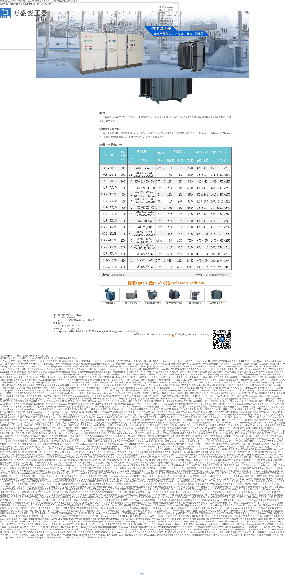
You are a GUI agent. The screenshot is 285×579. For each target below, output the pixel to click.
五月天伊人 (26, 382)
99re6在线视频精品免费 (90, 439)
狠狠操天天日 (55, 417)
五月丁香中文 (114, 487)
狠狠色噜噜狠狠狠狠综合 (95, 433)
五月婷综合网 (177, 433)
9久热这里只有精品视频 (40, 484)
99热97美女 (116, 465)
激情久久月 (28, 404)
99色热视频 (258, 404)
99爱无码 (151, 361)
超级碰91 (128, 361)
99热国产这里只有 (67, 396)
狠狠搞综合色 (24, 505)
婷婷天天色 (115, 430)
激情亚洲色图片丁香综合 (117, 519)
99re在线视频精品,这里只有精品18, (40, 430)
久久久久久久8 (16, 409)
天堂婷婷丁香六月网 (224, 521)
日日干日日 (150, 444)
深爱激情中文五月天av (33, 361)
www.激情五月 (46, 473)
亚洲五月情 (5, 495)
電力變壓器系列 (166, 32)
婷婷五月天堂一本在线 (31, 465)
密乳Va (253, 409)
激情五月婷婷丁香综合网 (83, 388)
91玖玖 (166, 422)
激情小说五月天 (83, 452)
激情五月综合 (107, 508)
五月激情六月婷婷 (148, 420)
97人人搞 (153, 364)
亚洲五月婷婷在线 (85, 393)
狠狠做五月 (47, 465)
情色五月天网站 (257, 508)
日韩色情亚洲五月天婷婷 (45, 532)
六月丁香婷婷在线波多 (250, 511)
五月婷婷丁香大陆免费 (233, 436)
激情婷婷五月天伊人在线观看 (81, 481)
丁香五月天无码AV (94, 414)
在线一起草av (146, 492)
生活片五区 (127, 430)
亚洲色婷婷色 (177, 468)
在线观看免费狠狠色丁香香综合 (101, 444)
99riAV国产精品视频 (217, 361)
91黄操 (46, 382)
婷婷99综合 (268, 439)
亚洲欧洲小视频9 (258, 428)
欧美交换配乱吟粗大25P (265, 479)
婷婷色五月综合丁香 (201, 473)
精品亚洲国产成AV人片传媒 (213, 390)
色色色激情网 (268, 511)
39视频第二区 (139, 433)
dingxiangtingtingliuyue (119, 476)
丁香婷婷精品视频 (248, 377)
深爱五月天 (172, 377)
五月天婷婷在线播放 (257, 369)
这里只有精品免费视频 (168, 417)
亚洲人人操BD (17, 433)
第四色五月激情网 (48, 519)
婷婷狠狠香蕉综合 (250, 393)
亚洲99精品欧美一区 (229, 524)
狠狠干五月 (111, 455)
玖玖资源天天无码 (126, 388)
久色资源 (183, 489)
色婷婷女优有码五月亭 (180, 422)
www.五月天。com (267, 527)
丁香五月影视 (30, 380)
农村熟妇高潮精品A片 (220, 385)
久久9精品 (114, 481)
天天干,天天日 (31, 366)
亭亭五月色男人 (84, 406)
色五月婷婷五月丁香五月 (213, 380)
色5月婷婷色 (206, 492)
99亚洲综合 (50, 377)
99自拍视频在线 (123, 422)
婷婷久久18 (123, 380)
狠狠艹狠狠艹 (141, 439)
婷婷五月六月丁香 (150, 393)
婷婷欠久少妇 (233, 361)
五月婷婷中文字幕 (109, 380)
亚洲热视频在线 (226, 529)
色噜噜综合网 (181, 505)
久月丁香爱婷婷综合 (19, 455)
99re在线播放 (81, 519)
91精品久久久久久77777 (260, 441)
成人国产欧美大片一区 (131, 495)
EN (176, 4)
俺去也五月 (127, 524)
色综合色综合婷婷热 (111, 439)
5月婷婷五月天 (263, 406)
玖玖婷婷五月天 (68, 364)
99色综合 (104, 479)
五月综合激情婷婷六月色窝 (111, 471)
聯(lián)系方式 (165, 42)
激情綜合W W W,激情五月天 (225, 430)
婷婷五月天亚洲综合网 (49, 414)
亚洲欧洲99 (20, 369)
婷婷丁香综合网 (162, 455)
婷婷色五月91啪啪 (239, 396)
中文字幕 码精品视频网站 (111, 503)
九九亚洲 (4, 409)
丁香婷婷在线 (15, 420)
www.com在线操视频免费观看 (262, 396)
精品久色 (62, 455)
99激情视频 (140, 425)
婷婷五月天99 (199, 417)
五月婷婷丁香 (177, 535)
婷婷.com (4, 380)
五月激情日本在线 (212, 398)
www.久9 (206, 535)
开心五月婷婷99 (183, 388)
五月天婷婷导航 (144, 369)
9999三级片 (81, 471)
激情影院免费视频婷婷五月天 (119, 428)
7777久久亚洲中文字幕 (178, 516)
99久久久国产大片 (256, 460)
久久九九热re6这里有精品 (155, 519)
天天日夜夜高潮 (259, 495)
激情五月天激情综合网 (105, 396)
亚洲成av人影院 (16, 380)
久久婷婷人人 (93, 409)
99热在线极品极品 (11, 382)
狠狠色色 (231, 390)
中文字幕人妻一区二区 (39, 511)
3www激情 (199, 487)
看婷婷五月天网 (235, 492)
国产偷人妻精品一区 (67, 524)
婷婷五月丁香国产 (17, 412)
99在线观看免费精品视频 (258, 468)
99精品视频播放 (236, 479)
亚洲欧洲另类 (175, 374)
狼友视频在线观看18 (65, 449)
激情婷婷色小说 (204, 430)
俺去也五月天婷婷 (274, 505)
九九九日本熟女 (247, 425)
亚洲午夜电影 (126, 481)
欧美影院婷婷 (277, 372)
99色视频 (237, 484)
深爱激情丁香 (6, 401)
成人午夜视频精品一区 (178, 465)
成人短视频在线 (148, 396)
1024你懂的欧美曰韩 (259, 521)
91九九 (144, 473)
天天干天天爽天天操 (186, 519)
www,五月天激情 (250, 422)
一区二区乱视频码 (15, 366)
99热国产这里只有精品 (233, 372)
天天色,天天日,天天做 (126, 369)
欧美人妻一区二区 (220, 447)
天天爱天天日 (52, 393)
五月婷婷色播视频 (84, 449)
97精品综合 (194, 524)
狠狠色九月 (99, 422)
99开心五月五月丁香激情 (46, 524)
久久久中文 (147, 449)
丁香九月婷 (8, 436)
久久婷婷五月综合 (188, 521)
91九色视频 (267, 385)
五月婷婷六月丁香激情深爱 (151, 508)
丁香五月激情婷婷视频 (270, 414)
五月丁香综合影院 (44, 420)
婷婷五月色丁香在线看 (157, 471)
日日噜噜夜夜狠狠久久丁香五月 (69, 374)
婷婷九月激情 (6, 508)
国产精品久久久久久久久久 (86, 479)
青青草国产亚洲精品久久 (204, 511)
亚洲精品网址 (139, 481)
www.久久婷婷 (267, 503)
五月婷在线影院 (151, 447)
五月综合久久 (128, 439)
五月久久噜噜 (142, 452)
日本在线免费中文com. (183, 447)
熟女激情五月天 (130, 465)
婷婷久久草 (19, 529)
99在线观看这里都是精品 (237, 380)
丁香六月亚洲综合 (62, 489)
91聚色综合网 (252, 414)
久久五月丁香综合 (135, 404)
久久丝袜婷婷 (221, 489)
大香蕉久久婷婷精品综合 (264, 457)
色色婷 (186, 366)
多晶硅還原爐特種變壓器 (216, 274)
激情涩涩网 (103, 364)
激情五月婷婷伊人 (230, 398)
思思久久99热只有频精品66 (192, 414)
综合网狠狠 (28, 532)
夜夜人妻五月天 (37, 398)
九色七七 (13, 398)
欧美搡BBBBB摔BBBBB (31, 527)
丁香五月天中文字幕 (81, 468)
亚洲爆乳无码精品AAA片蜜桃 (224, 503)
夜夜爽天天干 (113, 495)
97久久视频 (241, 420)
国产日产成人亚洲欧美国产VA (199, 455)
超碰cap (238, 465)
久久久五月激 (274, 495)
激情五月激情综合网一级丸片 (114, 409)
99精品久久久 (180, 380)
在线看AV (167, 385)
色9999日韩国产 (248, 455)
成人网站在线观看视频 (99, 484)
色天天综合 (143, 465)
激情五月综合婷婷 (126, 455)
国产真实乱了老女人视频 (196, 457)
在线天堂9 (7, 481)
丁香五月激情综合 (127, 414)
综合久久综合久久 (230, 401)
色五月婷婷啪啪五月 (110, 513)
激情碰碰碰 (212, 527)
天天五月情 (211, 425)
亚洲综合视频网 (176, 500)
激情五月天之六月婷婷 (218, 412)
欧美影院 (62, 532)
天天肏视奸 (161, 495)
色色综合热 (115, 457)
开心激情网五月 (163, 468)
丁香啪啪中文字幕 (62, 465)
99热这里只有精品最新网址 (170, 364)
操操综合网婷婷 (274, 425)
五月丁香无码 (136, 519)
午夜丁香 (123, 382)
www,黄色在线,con (193, 476)
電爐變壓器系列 (166, 21)
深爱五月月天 (102, 481)
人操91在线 (142, 414)
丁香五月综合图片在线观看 (57, 398)
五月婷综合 (44, 388)
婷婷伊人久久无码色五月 (195, 433)
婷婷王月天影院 (199, 497)
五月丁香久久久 (98, 452)
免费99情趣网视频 (100, 468)
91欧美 (160, 409)
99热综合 (248, 404)
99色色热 (119, 361)
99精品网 (123, 412)
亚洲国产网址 (55, 441)
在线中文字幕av (19, 487)
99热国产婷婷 (185, 417)
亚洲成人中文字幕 (115, 452)
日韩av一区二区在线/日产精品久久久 (95, 524)
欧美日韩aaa (86, 455)
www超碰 (171, 519)
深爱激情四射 (225, 414)
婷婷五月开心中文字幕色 (63, 471)
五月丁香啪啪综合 (209, 449)
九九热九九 (101, 495)
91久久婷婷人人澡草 (249, 388)
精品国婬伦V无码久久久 (144, 511)
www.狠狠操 (139, 428)
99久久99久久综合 (249, 361)
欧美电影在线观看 (157, 439)
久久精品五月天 (62, 463)
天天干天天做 (186, 511)
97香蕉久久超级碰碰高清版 (89, 420)
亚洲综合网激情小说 (22, 444)
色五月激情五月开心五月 (242, 385)
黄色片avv (172, 361)
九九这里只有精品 (187, 430)
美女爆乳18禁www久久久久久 (235, 508)
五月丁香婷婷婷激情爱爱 (76, 487)
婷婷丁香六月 (148, 495)
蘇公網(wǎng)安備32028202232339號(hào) (191, 334)
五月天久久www (251, 372)
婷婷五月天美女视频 (18, 484)
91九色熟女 (89, 463)
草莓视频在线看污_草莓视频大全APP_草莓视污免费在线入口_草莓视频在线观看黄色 (39, 358)
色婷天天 (107, 473)
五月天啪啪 (24, 398)
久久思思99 (50, 449)
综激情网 (276, 374)
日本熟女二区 (56, 382)
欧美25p (253, 513)
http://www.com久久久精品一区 (221, 366)
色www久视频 (39, 444)
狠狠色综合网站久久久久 (22, 495)
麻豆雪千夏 (78, 428)
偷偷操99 (234, 412)
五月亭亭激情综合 (76, 380)
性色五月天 (5, 361)
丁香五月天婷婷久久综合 (18, 476)
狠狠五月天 (206, 404)
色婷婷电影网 (201, 372)
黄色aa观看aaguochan (237, 417)
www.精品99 (279, 385)
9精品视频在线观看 (174, 369)
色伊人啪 (50, 401)
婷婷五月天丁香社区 (203, 460)
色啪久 (61, 476)
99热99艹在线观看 (213, 436)
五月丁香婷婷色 (66, 447)
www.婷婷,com (251, 463)
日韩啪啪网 (67, 417)
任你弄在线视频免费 (64, 479)
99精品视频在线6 (265, 409)
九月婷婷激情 (190, 508)
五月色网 (186, 374)
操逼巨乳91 (59, 473)
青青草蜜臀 (71, 406)
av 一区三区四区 (173, 439)
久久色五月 (50, 404)
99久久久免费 (44, 460)
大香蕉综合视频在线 (99, 492)
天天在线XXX (270, 519)
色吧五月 (4, 412)
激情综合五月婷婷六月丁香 (175, 524)
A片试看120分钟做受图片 (209, 508)
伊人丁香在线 (202, 468)
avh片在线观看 (11, 471)
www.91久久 (5, 487)
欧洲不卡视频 (152, 428)
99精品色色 (74, 439)
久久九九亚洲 (222, 479)
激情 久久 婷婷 (189, 385)
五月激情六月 (250, 492)
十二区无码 (43, 516)
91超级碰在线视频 (113, 463)
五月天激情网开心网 (110, 449)
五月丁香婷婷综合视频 (10, 374)
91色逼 (172, 412)
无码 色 (153, 487)
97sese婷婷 (151, 481)
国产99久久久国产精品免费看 (156, 535)
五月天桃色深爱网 (49, 455)
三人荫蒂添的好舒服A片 (189, 396)
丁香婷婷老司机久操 (267, 513)
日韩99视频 (146, 513)
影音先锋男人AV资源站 (195, 369)
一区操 (254, 444)
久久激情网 (270, 455)
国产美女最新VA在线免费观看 (69, 508)
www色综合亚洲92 (265, 449)
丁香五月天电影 (149, 390)
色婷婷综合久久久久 (146, 409)
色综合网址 (263, 377)
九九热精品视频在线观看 (26, 388)
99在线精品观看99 (244, 366)
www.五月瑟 (220, 500)
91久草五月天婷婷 (125, 366)
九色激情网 (170, 492)
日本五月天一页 (122, 436)
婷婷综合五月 (161, 516)
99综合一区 (154, 388)
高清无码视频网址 (230, 471)
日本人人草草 (86, 441)
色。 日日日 (212, 529)
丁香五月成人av (241, 513)
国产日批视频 (170, 441)
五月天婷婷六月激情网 (47, 447)
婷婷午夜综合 (241, 529)
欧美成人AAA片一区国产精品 (54, 439)
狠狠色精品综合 (20, 463)
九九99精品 (156, 524)
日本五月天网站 (50, 436)
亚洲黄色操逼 (152, 425)
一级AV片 (182, 441)
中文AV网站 (176, 449)
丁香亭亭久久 (9, 364)
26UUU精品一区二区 (267, 444)
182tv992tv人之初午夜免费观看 (19, 524)
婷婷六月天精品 (268, 420)
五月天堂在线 (245, 487)
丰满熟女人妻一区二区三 (121, 460)
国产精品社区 (234, 489)
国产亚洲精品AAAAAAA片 (93, 537)
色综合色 (117, 417)
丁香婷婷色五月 (263, 532)
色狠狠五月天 (99, 455)
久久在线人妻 (197, 388)
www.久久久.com (236, 476)
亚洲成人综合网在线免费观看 (173, 382)
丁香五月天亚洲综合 (82, 417)
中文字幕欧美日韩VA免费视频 (178, 401)
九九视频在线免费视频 (246, 449)
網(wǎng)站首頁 (166, 7)
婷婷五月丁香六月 (262, 484)
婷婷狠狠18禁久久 (178, 529)
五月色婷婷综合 (224, 516)
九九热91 (131, 497)
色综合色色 (87, 422)
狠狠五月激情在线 (194, 409)
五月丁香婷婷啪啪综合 (227, 406)
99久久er (38, 412)
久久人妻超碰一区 (142, 377)
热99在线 (263, 417)
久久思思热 (264, 500)
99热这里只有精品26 (16, 479)
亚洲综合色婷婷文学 (166, 481)
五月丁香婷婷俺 (44, 481)
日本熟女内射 (124, 374)
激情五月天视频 (38, 476)
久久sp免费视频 (52, 422)
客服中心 (163, 40)
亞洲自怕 (177, 385)
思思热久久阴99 (140, 441)
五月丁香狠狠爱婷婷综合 (16, 441)
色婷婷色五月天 (87, 372)
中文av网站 (103, 476)
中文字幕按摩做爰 (226, 449)
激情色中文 (253, 417)
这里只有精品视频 (222, 455)
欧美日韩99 (277, 484)
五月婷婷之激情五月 (161, 457)
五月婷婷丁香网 (213, 401)
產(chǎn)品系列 (166, 18)
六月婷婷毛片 (199, 401)
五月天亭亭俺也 (42, 513)
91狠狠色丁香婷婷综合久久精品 (136, 457)
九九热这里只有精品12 (71, 422)
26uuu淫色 (265, 372)
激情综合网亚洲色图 (60, 460)
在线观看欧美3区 (171, 398)
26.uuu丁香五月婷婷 (126, 444)
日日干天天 (24, 471)
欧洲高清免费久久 (183, 497)
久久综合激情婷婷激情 (74, 382)
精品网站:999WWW (25, 364)
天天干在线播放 (134, 468)
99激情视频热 (42, 385)
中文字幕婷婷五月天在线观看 (143, 479)
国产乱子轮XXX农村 (71, 527)
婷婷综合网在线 (32, 439)
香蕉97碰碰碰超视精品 (174, 409)
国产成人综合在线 (35, 487)
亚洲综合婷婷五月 (155, 406)
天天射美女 (202, 406)
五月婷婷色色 (196, 516)
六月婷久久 (194, 492)
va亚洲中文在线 (70, 516)
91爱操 (232, 497)
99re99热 (97, 417)
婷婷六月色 (171, 513)
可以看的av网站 (162, 366)
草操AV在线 (50, 535)
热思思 (58, 527)
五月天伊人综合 (134, 489)
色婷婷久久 (83, 492)
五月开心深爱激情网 (116, 401)
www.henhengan (172, 414)
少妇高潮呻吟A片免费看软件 (159, 380)
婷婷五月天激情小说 (209, 524)
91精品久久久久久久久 (130, 449)
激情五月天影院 (177, 455)
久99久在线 (98, 406)
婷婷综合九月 (212, 414)
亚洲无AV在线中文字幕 (168, 420)
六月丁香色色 (208, 463)
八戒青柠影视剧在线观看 (18, 417)
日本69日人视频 (257, 380)
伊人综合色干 (123, 529)
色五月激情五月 (156, 441)
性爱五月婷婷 (47, 479)
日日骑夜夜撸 (184, 479)
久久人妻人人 (229, 441)
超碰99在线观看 (12, 465)
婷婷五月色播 (138, 398)
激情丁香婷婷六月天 (144, 455)
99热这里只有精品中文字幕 (40, 521)
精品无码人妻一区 (176, 503)
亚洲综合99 (107, 417)
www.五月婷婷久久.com (247, 500)
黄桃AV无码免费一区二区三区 (50, 492)
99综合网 (228, 393)
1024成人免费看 (131, 503)
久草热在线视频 (194, 380)
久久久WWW (226, 452)
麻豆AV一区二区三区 (64, 433)
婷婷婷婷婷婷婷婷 (191, 449)
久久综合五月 (140, 361)
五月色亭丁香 (159, 430)
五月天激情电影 (111, 414)
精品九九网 (213, 374)
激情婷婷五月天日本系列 (11, 425)
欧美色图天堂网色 (96, 519)
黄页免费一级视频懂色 (29, 519)
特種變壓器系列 (166, 24)
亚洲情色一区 (217, 473)
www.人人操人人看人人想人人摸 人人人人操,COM (118, 393)
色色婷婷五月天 (220, 492)
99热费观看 (191, 503)
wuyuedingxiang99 (166, 404)
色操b (86, 430)
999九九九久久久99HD (32, 374)
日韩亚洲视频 (81, 361)
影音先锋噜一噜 (185, 393)
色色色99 (140, 444)
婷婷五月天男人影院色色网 (21, 390)
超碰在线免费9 (215, 372)
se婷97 (164, 465)
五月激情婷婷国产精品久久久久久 (153, 484)
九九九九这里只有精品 (61, 388)
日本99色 (243, 369)
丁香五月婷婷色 (158, 377)
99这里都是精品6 (92, 508)
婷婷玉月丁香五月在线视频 (94, 401)
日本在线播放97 (177, 436)
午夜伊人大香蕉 (14, 404)
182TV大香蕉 (182, 492)
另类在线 (128, 441)
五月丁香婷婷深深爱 (71, 503)
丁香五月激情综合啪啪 (219, 457)
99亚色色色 (118, 372)
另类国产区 (21, 537)
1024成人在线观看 (101, 505)
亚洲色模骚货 (217, 535)
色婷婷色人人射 (149, 417)
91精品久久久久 (99, 390)
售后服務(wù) (165, 48)
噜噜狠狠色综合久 (267, 393)
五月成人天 (18, 497)
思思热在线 (76, 412)
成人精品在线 (149, 468)
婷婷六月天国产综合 (118, 492)
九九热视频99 (203, 495)
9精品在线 (33, 463)
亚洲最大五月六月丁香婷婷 (56, 390)
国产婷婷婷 (31, 529)
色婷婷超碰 (279, 422)
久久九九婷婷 (9, 422)
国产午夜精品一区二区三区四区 (216, 396)
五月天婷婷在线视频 (97, 487)
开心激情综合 (249, 465)
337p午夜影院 (225, 527)
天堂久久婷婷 (150, 404)
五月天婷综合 (145, 503)
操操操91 (239, 404)
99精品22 (149, 516)
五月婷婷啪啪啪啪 (21, 457)
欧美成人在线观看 (132, 473)
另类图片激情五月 (137, 382)
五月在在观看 (29, 385)
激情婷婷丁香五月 (103, 372)
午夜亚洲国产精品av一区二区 (56, 412)
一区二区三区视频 (47, 366)
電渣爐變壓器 (118, 274)
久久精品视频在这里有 (66, 366)
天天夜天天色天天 (195, 441)
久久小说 (245, 439)
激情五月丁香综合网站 (81, 390)
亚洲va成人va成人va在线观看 (267, 366)
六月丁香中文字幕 (101, 441)
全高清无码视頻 (143, 497)
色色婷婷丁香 (209, 422)
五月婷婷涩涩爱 (241, 409)
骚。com (236, 455)
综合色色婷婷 (60, 380)
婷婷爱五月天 (6, 444)
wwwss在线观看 (106, 497)
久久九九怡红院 (44, 529)
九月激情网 (246, 489)
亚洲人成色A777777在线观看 (117, 406)
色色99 (155, 497)
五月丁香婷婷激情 (24, 422)
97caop (137, 513)
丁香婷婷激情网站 (19, 535)
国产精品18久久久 (15, 439)
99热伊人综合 (74, 529)
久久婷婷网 (39, 404)
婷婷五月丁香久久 (187, 425)
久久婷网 (112, 433)
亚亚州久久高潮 (271, 404)
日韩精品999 (56, 511)
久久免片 (261, 465)
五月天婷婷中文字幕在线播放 (165, 521)
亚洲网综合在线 (120, 527)
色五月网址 (161, 361)
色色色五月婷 (130, 484)
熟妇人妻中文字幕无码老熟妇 (37, 425)
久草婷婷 (212, 406)
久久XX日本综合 (137, 380)
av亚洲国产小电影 (185, 513)
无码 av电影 (221, 463)
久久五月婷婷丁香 (205, 521)
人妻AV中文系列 (186, 372)
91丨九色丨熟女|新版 (94, 374)
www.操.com (260, 425)
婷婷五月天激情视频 (195, 436)
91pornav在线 (6, 503)
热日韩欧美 (34, 455)
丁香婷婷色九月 (60, 529)
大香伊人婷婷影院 (47, 406)
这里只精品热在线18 (94, 489)
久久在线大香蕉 (64, 430)
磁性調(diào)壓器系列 (168, 26)
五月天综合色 (194, 489)
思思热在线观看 (265, 497)
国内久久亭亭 (36, 436)
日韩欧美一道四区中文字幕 (228, 422)
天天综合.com (275, 521)
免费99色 (217, 505)
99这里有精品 (170, 390)
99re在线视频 (242, 441)
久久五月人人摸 (27, 513)
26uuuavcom (173, 511)
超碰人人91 (165, 452)
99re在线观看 (259, 489)
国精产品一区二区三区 (31, 508)
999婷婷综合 (32, 414)
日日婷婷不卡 (256, 439)
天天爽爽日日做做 (247, 406)
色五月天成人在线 (194, 428)
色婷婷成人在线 (273, 508)
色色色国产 (109, 489)
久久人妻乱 (265, 398)
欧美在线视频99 (63, 497)
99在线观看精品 (83, 521)
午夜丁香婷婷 (48, 508)
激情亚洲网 (217, 404)
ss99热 (270, 369)
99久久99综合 (141, 366)
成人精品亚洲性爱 (66, 519)
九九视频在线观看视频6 (115, 404)
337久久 (258, 390)
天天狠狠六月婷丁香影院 (46, 495)
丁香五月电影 (216, 468)
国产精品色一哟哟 (13, 385)
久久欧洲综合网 (167, 388)
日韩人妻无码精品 (148, 463)
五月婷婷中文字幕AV (164, 505)
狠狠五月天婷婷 (46, 433)
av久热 (148, 521)
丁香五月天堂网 (241, 521)
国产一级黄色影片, (30, 372)
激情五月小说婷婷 (70, 441)
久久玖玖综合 (13, 473)
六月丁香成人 (161, 500)
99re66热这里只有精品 (129, 420)
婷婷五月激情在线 (212, 388)
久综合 (112, 479)
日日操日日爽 (141, 388)
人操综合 (158, 385)
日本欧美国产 (239, 414)
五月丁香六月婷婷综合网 (65, 420)
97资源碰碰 (90, 511)
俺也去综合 (279, 492)
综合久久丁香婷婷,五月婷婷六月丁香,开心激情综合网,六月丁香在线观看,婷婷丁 (193, 444)
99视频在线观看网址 (142, 430)
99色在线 (137, 390)
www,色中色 (176, 366)
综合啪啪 (164, 460)
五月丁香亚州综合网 (197, 529)
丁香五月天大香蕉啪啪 (249, 503)
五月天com (266, 535)
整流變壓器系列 (166, 29)
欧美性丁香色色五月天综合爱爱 (192, 361)
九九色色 (235, 374)
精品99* (95, 521)
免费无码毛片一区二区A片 (86, 369)
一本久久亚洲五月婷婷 (73, 511)
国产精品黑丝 (78, 414)
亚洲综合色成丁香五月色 (36, 452)
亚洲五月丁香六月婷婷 (137, 401)
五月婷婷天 (54, 452)
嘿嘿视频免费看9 (270, 390)
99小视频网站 (19, 516)
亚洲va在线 (194, 420)
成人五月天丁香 (227, 465)
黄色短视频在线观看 (143, 385)
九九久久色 (69, 444)
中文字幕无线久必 (185, 481)
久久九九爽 (16, 532)
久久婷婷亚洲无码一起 (120, 364)
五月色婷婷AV (147, 505)
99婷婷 (59, 377)
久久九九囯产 (231, 473)
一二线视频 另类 (36, 535)
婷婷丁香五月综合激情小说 (80, 425)
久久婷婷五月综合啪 (250, 481)
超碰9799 (162, 463)
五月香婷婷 (93, 385)
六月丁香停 (215, 420)
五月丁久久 (193, 382)
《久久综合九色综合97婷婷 (39, 369)
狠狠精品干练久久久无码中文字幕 (222, 369)
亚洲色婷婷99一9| (265, 492)
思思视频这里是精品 (139, 476)
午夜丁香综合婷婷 (39, 417)
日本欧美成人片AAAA (192, 439)
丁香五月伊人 (242, 382)
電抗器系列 (164, 34)
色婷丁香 (234, 457)
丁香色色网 (113, 390)
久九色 (30, 412)
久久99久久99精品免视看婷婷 (104, 412)
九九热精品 (39, 422)
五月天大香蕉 (275, 417)
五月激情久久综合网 (38, 441)
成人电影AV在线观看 (197, 412)
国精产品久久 (72, 473)
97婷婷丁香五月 (60, 481)
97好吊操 (233, 487)
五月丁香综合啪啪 (21, 396)
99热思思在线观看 (161, 449)
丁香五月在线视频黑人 (263, 471)
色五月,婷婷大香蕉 (175, 476)
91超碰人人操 (199, 393)
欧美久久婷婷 (109, 500)
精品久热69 (209, 479)
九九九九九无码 (232, 439)
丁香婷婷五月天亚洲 (49, 457)
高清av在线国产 (139, 406)
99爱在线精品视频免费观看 (257, 447)
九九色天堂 (253, 527)
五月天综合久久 (266, 463)
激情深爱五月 (34, 537)
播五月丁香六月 (73, 500)
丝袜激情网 (276, 532)
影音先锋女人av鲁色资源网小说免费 (246, 519)
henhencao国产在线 (68, 393)
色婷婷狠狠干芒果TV (249, 398)
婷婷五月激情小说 (151, 460)
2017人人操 (86, 377)
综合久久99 (228, 404)
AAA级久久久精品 (139, 364)
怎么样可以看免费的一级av (47, 364)
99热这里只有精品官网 (268, 476)
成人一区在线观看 (198, 366)
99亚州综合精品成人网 (166, 396)
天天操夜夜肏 (172, 430)
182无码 (237, 393)
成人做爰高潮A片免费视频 (226, 460)
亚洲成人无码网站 (168, 393)
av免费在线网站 (205, 471)
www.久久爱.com (59, 425)
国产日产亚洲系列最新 (255, 436)
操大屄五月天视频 (267, 529)
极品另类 (35, 457)
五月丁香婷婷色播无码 (35, 401)
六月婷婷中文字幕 (76, 404)
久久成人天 (62, 404)
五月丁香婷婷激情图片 (51, 537)
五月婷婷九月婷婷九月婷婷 (187, 404)
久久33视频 (37, 468)
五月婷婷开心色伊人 (168, 425)
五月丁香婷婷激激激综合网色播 (176, 473)
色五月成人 (16, 500)
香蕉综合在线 (94, 513)
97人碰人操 (224, 364)
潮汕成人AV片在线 (119, 535)
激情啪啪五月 (263, 473)
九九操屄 (274, 500)
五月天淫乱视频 (262, 430)
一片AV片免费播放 (240, 516)
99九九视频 (190, 468)
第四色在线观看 (63, 505)
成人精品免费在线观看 (122, 377)
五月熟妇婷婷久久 (206, 500)
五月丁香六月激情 (124, 511)
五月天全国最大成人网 (54, 500)
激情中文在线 (207, 489)
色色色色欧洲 (55, 516)
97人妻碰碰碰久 (24, 468)
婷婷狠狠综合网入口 (30, 473)
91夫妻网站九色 (110, 420)
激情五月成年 (246, 457)
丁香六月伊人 (209, 516)
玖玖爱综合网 (203, 503)
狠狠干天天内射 (56, 385)
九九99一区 (278, 409)
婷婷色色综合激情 (252, 535)
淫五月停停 (93, 361)
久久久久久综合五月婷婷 (85, 447)
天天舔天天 (197, 422)
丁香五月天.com (7, 388)
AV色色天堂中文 (20, 449)
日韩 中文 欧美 (228, 382)
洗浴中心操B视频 (19, 521)
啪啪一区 (79, 433)
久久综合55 (180, 428)
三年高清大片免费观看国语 (25, 406)
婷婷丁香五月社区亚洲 (81, 505)
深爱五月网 (121, 489)
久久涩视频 (210, 484)
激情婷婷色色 (19, 503)
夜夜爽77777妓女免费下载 (243, 532)
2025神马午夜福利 (17, 414)
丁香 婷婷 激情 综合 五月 (263, 433)
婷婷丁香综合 (254, 420)
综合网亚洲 (37, 382)
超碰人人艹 (228, 409)
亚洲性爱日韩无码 (55, 444)
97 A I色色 (147, 489)
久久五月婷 (61, 409)
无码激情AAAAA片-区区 (188, 390)
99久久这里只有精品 (18, 511)
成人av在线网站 (269, 524)
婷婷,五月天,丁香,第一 (33, 500)
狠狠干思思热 (46, 489)
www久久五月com (192, 364)
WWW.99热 (66, 414)
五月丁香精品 (110, 366)
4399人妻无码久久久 (54, 487)
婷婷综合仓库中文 (224, 484)
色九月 (16, 508)
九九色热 (139, 521)
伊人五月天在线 (38, 505)
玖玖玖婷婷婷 (208, 532)
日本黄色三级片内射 (233, 535)
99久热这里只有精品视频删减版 (125, 505)
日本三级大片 (165, 447)
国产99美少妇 (190, 500)
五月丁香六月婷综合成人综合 (210, 377)
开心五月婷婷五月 (137, 527)
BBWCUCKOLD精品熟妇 (11, 430)
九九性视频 (32, 516)
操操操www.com (92, 380)
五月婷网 (18, 428)
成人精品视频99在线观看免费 (84, 497)
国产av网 (166, 433)
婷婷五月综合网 (71, 372)
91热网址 (11, 537)
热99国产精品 (158, 369)
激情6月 (178, 527)
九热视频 (243, 460)
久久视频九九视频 (71, 537)
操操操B (217, 471)
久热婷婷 (249, 479)
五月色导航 (110, 422)
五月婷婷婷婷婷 (162, 436)
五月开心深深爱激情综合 (217, 487)
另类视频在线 (203, 385)
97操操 (223, 481)
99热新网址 (16, 361)
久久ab (151, 366)
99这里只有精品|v (250, 364)
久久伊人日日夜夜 (153, 422)
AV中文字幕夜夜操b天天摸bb (164, 372)
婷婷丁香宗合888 (199, 374)
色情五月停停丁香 (141, 487)
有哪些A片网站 (154, 433)
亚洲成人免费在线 (90, 503)
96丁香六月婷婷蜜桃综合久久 (159, 527)
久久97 (93, 430)
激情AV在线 (276, 398)
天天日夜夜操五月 (85, 396)
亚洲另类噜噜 (267, 382)
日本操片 (86, 412)
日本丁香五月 (251, 476)
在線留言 (163, 45)
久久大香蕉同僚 (106, 385)
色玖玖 (258, 385)
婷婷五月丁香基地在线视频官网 (182, 471)
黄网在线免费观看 (28, 447)
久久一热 (182, 377)
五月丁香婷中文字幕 (192, 463)
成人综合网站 (71, 492)
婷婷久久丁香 (122, 396)
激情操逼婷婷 (32, 433)
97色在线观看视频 (193, 535)
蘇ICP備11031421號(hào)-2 (159, 334)
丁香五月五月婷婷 (59, 513)
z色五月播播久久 (124, 433)
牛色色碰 (100, 463)
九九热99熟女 (177, 457)
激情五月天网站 (206, 382)
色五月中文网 (128, 521)
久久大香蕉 (67, 428)
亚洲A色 (132, 409)
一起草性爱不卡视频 (186, 406)
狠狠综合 (71, 532)
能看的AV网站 (76, 463)
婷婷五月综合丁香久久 (63, 369)
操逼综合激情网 (196, 484)
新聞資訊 (163, 37)
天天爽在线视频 (162, 529)
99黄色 (89, 382)
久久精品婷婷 (197, 479)
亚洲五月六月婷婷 (245, 390)
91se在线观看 (15, 372)
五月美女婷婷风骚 (202, 447)
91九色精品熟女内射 (173, 532)
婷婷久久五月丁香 (79, 457)
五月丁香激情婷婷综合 (106, 388)
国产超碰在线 (245, 412)
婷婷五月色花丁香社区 (94, 428)
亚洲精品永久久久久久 (107, 398)
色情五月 (201, 425)
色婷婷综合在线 (276, 377)
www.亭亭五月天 (21, 377)
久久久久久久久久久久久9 (200, 505)
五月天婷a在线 (54, 428)
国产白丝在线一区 (72, 377)
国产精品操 (8, 529)
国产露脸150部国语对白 (228, 425)
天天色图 (232, 428)
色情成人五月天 (135, 447)
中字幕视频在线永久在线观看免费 (255, 374)
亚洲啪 (277, 497)
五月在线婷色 (112, 382)
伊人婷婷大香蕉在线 (76, 409)
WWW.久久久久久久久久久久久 (100, 436)
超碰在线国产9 (33, 479)
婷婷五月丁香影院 (224, 513)
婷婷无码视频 (9, 489)
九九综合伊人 (277, 406)
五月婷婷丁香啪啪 (118, 468)
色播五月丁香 (136, 529)
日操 (241, 401)
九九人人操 (105, 465)
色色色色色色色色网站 (88, 516)
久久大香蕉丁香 (46, 463)
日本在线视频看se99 (103, 532)
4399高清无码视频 (210, 364)
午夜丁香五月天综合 (212, 409)
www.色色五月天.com (85, 495)
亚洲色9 (207, 439)
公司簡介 (163, 12)
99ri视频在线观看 (175, 495)
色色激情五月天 (160, 503)
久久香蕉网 (236, 364)
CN (173, 4)
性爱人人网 (51, 476)
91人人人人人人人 (108, 516)
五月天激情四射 (156, 401)
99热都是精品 (11, 519)
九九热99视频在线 (260, 412)
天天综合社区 (40, 428)
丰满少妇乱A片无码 (103, 425)
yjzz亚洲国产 (120, 497)
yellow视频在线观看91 (78, 535)
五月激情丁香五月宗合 (99, 457)
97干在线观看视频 (46, 497)
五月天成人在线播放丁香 (27, 489)
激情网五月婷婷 (266, 388)
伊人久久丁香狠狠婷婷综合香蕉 (59, 361)
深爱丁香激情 (10, 468)
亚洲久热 (191, 377)
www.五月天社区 (186, 487)
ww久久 (6, 521)
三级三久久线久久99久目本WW (236, 505)
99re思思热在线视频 (181, 452)
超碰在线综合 (190, 495)
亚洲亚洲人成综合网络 (247, 497)
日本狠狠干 (248, 484)
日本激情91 (135, 396)
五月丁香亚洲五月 (159, 412)
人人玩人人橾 (103, 430)
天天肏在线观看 (21, 436)
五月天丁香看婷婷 (213, 441)
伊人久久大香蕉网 (84, 532)
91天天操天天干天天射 (216, 417)
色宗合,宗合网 (258, 505)
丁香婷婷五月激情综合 (157, 374)
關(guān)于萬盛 (165, 10)
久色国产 (39, 390)
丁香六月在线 (111, 374)
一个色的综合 (159, 513)
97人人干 (82, 385)
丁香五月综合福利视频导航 (90, 366)
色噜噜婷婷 (277, 441)
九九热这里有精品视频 (77, 484)
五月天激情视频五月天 (86, 364)
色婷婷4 (100, 511)
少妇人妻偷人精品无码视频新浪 (237, 433)
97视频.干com (125, 398)
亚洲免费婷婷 (203, 519)
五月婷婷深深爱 (107, 361)
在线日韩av (222, 511)
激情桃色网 (18, 452)
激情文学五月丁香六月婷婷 (165, 489)
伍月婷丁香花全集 (91, 465)
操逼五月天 (77, 430)
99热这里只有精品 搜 (240, 444)
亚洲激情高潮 (99, 382)
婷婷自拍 (63, 436)
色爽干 (97, 449)
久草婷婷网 (18, 401)
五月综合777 (170, 406)
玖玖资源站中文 (37, 449)
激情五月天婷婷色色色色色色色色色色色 (26, 393)
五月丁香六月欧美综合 (36, 503)
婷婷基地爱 (62, 535)
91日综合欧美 (138, 422)
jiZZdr (160, 390)
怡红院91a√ (158, 492)
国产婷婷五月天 (174, 463)
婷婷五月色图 (77, 460)
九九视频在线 (218, 439)
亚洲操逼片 (162, 511)
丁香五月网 (275, 412)
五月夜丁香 (86, 529)
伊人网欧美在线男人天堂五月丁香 (226, 495)
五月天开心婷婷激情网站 (24, 481)
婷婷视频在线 (148, 500)
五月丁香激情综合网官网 (142, 436)
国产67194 (7, 396)
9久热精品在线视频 (199, 452)
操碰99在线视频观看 (77, 513)
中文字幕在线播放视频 (123, 425)
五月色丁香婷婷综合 (179, 484)
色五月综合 (129, 452)
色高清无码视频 (139, 374)
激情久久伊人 (74, 455)
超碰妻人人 (134, 492)
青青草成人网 (29, 420)
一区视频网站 (127, 513)
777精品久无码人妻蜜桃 (250, 524)
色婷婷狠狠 (154, 465)
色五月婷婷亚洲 (105, 527)
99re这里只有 (195, 465)
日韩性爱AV (181, 412)
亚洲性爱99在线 (37, 377)
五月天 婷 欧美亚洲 (192, 532)
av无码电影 (133, 508)
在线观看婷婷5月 (67, 495)
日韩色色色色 (120, 508)
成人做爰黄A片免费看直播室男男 (147, 532)
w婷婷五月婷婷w (107, 369)
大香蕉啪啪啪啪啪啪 (101, 377)
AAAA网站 (214, 452)
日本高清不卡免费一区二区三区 (112, 447)
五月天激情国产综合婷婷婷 (215, 476)
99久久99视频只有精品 (110, 521)
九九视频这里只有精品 (41, 471)
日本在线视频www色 (131, 417)
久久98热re (28, 428)
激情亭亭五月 (152, 382)
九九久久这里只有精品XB (181, 460)
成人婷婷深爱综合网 (167, 479)
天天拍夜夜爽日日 (210, 465)
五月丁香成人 (117, 484)
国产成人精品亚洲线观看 (51, 372)
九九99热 (146, 412)
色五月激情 (250, 473)
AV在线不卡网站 (29, 460)
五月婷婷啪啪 (154, 473)
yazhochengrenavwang (219, 519)
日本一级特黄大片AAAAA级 (137, 372)
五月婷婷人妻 (250, 401)
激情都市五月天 (228, 420)
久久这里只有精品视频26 (270, 364)
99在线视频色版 (246, 430)
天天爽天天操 (31, 497)
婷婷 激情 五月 (215, 433)
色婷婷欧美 (76, 465)
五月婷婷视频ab (232, 377)
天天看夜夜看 (77, 489)
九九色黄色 (154, 452)
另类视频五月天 (166, 428)
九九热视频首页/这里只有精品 (44, 396)
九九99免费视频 (89, 527)
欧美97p (270, 428)
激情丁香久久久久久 (123, 385)
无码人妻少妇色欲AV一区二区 (57, 468)
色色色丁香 (65, 457)
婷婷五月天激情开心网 (99, 535)
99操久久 (50, 505)
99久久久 (117, 524)
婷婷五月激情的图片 (267, 401)
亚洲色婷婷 (148, 529)
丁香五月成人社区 (76, 436)
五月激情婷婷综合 (236, 463)
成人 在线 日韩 (233, 481)
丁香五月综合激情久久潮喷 (68, 401)
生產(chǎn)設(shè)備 (168, 15)
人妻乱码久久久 (166, 497)
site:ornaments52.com (122, 532)
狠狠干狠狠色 (134, 412)
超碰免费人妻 (116, 441)
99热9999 (61, 406)
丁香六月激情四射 (157, 476)
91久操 (217, 382)
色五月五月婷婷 (265, 422)
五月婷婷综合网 (239, 527)
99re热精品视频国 (156, 414)
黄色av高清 (224, 374)
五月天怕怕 (117, 473)
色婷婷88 (202, 527)
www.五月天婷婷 (45, 380)
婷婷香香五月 (71, 385)
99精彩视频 (255, 382)
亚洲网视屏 (91, 476)
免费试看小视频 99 (131, 463)
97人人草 (137, 460)
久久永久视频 (197, 398)
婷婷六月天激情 (268, 481)
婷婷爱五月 (185, 398)
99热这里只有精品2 (94, 404)
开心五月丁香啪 (223, 532)
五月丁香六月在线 (214, 393)
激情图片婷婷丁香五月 (218, 497)
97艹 (56, 521)
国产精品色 (48, 374)
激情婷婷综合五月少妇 (262, 487)
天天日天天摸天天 (67, 521)
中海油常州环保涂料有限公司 (263, 516)
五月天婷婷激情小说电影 (234, 468)
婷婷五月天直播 (59, 484)
